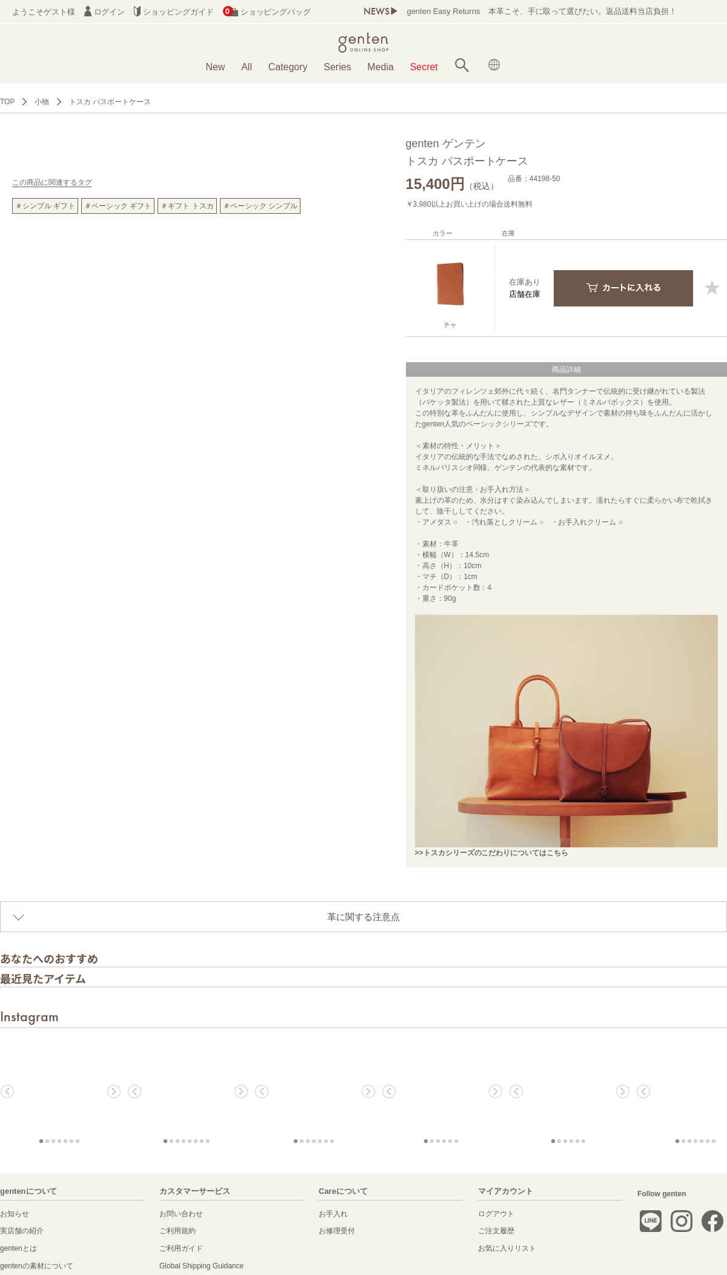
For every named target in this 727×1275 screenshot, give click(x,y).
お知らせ (14, 1214)
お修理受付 (337, 1231)
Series (337, 67)
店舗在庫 (524, 294)
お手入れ (333, 1214)
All (246, 67)
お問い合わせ (181, 1214)
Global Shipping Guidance (201, 1266)
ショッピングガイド (173, 11)
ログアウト (496, 1214)
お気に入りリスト (507, 1248)
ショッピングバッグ (267, 11)
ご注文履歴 (496, 1231)
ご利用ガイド (181, 1248)
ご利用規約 (177, 1231)
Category (288, 67)
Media (380, 67)
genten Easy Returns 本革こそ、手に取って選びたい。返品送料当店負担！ (542, 11)
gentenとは (18, 1248)
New (215, 67)
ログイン (104, 11)
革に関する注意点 (363, 917)
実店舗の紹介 (22, 1231)
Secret (424, 67)
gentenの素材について (36, 1266)
